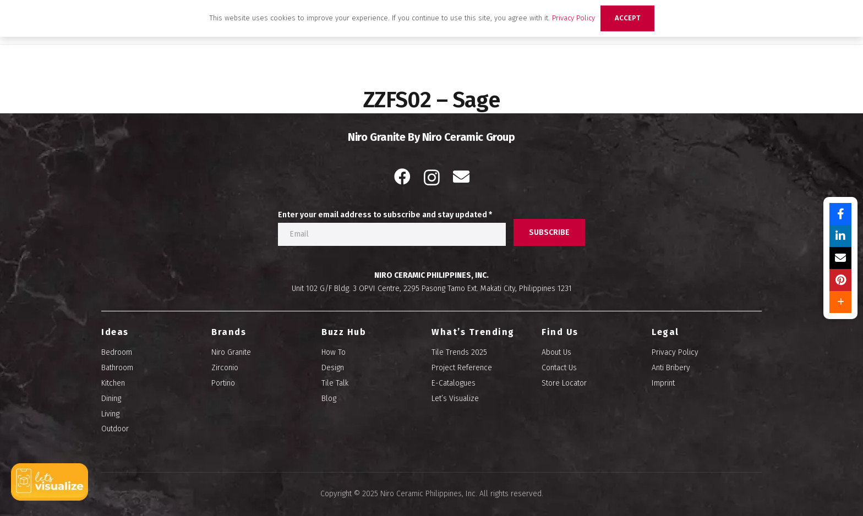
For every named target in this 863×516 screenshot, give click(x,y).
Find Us (560, 332)
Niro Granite (231, 352)
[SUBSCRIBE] (549, 232)
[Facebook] (402, 176)
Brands (228, 332)
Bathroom (117, 367)
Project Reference (462, 367)
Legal (665, 332)
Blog (328, 398)
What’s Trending (473, 332)
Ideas (115, 332)
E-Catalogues (454, 383)
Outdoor (115, 428)
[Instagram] (432, 177)
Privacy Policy (675, 352)
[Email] (461, 176)
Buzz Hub (343, 332)
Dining (111, 398)
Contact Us (559, 367)
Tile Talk (334, 383)
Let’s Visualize (455, 398)
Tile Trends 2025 (459, 352)
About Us (556, 352)
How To (333, 352)
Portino (223, 383)
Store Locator (564, 383)
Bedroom (116, 352)
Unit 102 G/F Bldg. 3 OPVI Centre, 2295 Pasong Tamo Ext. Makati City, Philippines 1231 (432, 288)
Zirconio (224, 367)
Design (332, 367)
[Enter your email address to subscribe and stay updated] (392, 234)
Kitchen (113, 383)
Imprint (663, 383)
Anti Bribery (671, 367)
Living (110, 414)
